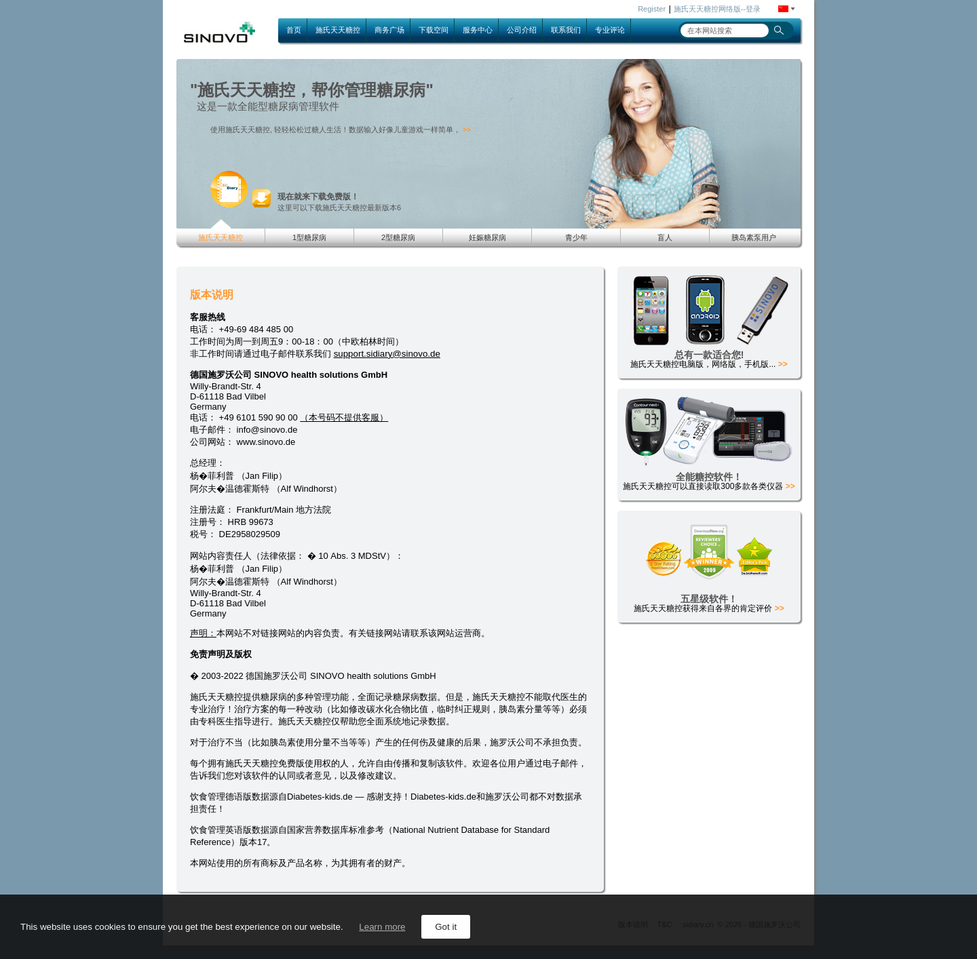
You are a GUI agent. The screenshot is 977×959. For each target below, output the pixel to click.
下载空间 (433, 30)
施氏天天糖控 (337, 30)
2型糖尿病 (398, 237)
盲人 (664, 237)
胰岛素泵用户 (753, 237)
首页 (293, 30)
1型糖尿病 (309, 237)
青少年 (576, 237)
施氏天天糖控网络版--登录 (717, 9)
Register (652, 9)
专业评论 (610, 30)
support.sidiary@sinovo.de (387, 354)
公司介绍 (522, 30)
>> (467, 130)
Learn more (382, 927)
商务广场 (389, 30)
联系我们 (566, 30)
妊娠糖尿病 (487, 237)
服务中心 (478, 30)
